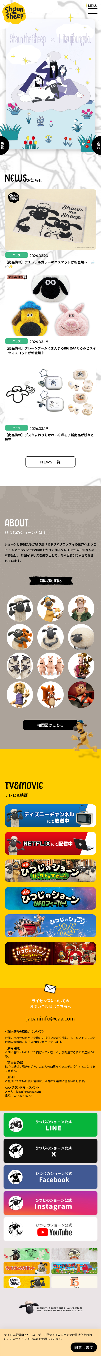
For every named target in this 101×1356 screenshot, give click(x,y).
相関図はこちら (50, 725)
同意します (83, 1347)
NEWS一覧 (50, 462)
